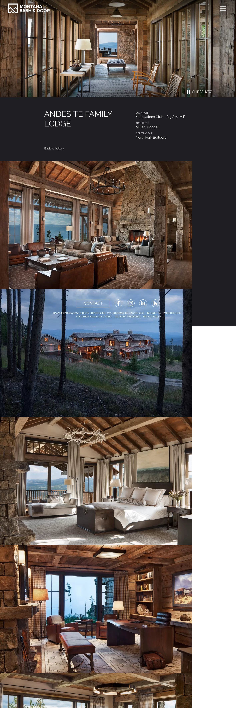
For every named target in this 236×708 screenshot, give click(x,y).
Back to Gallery (54, 148)
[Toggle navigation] (223, 8)
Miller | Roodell (148, 127)
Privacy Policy (152, 316)
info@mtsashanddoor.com (164, 313)
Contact (93, 303)
